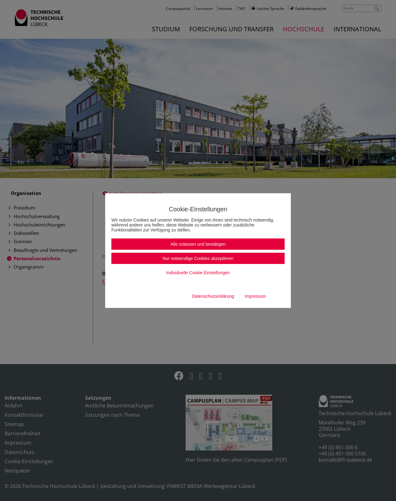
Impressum (255, 296)
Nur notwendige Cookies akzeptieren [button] (198, 258)
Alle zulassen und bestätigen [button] (198, 244)
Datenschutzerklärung (213, 296)
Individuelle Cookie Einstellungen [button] (198, 272)
